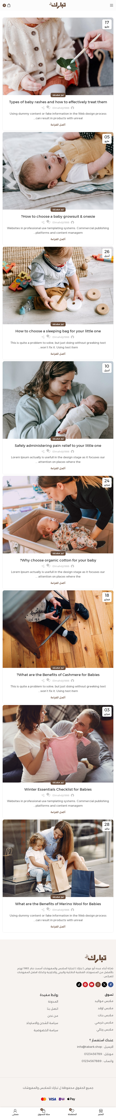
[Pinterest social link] (85, 984)
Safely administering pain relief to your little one (58, 445)
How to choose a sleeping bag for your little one (58, 331)
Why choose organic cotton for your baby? (58, 560)
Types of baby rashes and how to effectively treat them (58, 102)
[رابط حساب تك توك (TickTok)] (79, 984)
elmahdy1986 (61, 108)
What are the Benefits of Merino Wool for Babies (58, 904)
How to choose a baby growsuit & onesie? (58, 216)
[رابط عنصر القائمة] (88, 1001)
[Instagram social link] (98, 984)
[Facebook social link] (110, 984)
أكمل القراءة (58, 124)
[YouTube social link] (91, 984)
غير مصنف (58, 95)
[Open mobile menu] (111, 5)
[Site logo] (58, 5)
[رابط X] (104, 984)
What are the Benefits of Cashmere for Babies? (58, 675)
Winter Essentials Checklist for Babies (58, 789)
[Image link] (96, 958)
